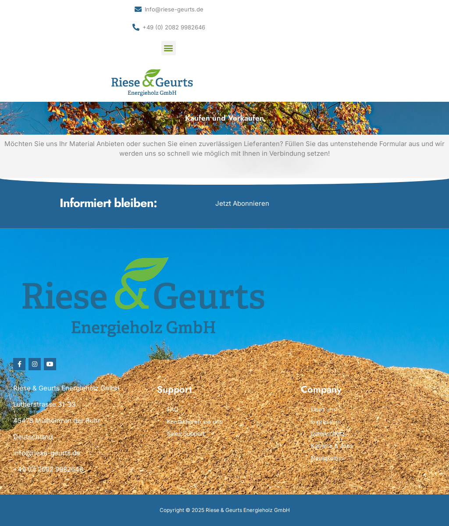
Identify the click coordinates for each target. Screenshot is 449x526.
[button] (168, 48)
